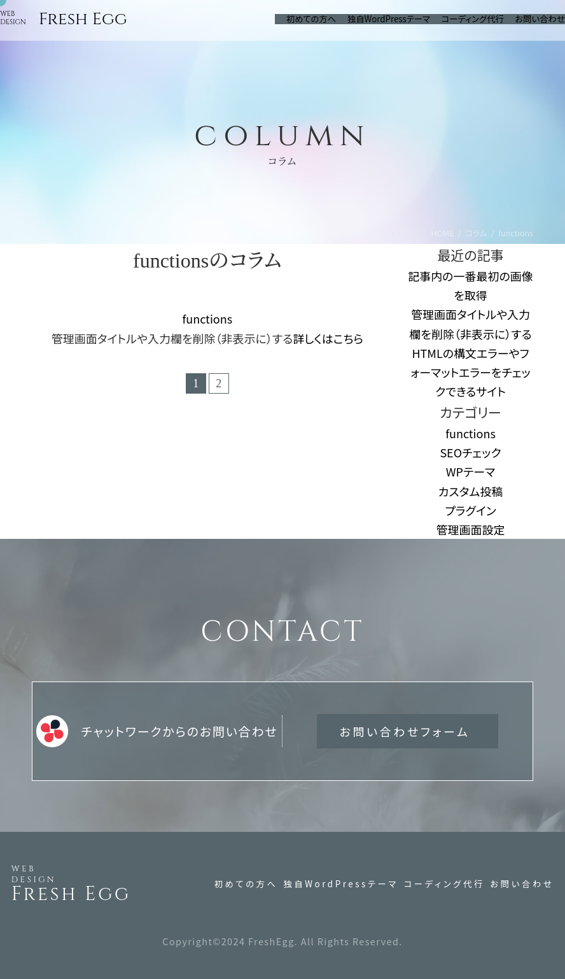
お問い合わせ (522, 884)
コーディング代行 (444, 884)
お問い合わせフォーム (405, 731)
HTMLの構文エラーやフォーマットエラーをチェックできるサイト (470, 372)
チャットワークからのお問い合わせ (156, 731)
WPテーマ (470, 471)
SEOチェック (470, 452)
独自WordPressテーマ (340, 884)
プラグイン (470, 510)
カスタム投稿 (470, 491)
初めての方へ (246, 884)
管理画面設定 (470, 529)
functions (207, 318)
